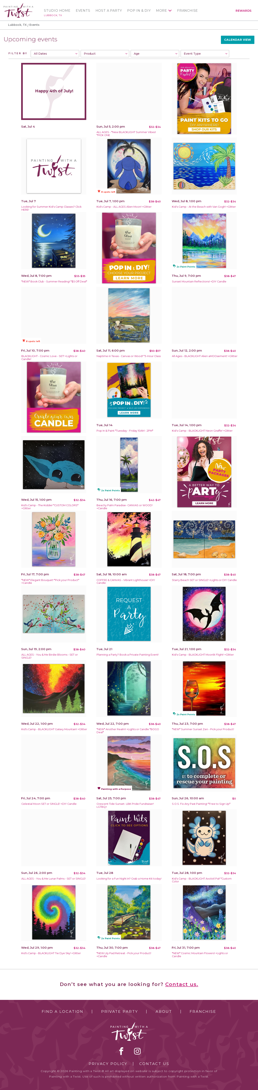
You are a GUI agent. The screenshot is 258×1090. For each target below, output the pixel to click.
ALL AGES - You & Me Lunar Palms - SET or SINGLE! (53, 878)
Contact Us (154, 1064)
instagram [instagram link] (137, 1051)
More (161, 10)
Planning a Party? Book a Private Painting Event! (128, 654)
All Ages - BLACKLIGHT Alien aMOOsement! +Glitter (204, 356)
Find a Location (62, 1011)
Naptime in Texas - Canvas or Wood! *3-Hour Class (129, 356)
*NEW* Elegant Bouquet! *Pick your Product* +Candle (50, 582)
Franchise (187, 10)
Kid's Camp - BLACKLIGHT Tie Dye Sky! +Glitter (51, 953)
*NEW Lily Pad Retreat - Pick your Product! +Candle (124, 955)
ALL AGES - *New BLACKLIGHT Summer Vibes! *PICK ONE (126, 134)
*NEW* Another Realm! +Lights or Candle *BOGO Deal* (128, 731)
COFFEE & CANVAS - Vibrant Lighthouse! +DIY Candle (126, 582)
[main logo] (18, 5)
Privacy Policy (108, 1064)
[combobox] (55, 53)
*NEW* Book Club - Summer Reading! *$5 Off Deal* (54, 281)
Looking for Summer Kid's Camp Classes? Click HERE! (51, 208)
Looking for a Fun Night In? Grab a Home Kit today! (129, 878)
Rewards (244, 10)
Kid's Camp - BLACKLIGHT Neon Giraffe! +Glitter (202, 430)
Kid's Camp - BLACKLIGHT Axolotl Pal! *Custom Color (202, 880)
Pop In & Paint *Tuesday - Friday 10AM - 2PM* (125, 430)
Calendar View (237, 40)
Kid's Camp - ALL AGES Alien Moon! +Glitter (124, 206)
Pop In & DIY (139, 10)
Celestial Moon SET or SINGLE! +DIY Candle (49, 803)
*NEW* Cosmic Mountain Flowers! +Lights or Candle (200, 955)
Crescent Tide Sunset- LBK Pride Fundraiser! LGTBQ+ (125, 805)
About (164, 1011)
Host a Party (109, 10)
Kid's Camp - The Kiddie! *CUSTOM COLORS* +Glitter (49, 507)
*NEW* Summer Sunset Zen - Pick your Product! (203, 729)
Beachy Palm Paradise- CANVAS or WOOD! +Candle (125, 507)
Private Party (119, 1011)
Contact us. (181, 984)
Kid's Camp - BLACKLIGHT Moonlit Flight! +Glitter (203, 654)
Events (83, 10)
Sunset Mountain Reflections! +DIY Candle (199, 281)
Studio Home (57, 10)
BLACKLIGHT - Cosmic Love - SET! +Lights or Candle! (49, 358)
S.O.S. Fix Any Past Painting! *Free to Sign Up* (201, 803)
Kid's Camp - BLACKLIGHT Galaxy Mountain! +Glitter (54, 729)
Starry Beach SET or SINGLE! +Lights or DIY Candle (204, 580)
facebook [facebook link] (121, 1051)
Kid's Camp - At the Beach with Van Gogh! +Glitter (204, 206)
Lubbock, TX (53, 15)
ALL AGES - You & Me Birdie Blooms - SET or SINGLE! (49, 656)
